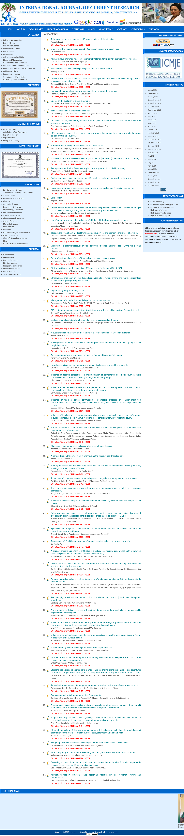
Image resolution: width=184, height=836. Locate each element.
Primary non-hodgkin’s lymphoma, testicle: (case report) (76, 695)
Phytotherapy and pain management (67, 290)
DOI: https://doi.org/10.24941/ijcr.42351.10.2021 (70, 194)
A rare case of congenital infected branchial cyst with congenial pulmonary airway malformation (94, 478)
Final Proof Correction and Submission (19, 68)
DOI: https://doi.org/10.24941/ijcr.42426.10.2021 (70, 338)
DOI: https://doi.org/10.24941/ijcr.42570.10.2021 (70, 316)
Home (10, 29)
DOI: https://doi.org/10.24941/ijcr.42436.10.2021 (70, 496)
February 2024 (153, 172)
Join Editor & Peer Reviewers (14, 132)
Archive (91, 29)
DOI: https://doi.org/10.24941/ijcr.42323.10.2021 (70, 65)
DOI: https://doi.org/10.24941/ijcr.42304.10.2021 (70, 203)
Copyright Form (9, 129)
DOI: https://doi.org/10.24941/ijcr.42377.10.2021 (70, 97)
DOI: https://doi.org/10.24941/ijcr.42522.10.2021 (70, 423)
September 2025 (154, 110)
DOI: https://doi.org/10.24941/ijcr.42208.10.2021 (70, 783)
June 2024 (152, 159)
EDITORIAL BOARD (36, 29)
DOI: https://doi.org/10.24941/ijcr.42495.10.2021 (70, 361)
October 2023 (153, 186)
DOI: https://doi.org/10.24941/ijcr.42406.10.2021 (70, 474)
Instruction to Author (11, 49)
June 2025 (152, 120)
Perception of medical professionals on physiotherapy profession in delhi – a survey (88, 168)
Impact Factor (9, 138)
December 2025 (154, 100)
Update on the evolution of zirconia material (70, 101)
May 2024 (151, 163)
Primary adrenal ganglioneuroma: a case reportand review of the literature (84, 91)
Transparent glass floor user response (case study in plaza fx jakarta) (82, 69)
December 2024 (154, 139)
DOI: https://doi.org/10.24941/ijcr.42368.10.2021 (70, 184)
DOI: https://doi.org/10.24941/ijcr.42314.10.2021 (70, 74)
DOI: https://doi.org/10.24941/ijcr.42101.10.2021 (70, 242)
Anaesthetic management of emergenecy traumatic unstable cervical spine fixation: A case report (95, 685)
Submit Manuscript (11, 46)
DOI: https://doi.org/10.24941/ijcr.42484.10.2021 (70, 726)
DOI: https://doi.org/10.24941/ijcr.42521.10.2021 (70, 411)
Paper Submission (10, 135)
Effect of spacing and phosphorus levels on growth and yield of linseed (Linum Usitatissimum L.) (93, 752)
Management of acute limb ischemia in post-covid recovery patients (81, 300)
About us (20, 29)
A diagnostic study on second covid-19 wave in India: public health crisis (82, 39)
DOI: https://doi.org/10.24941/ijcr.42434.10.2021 (70, 643)
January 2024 (153, 176)
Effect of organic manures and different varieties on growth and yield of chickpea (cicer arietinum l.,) (95, 310)
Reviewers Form (137, 29)
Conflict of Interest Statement (15, 63)
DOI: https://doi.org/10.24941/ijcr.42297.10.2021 (70, 154)
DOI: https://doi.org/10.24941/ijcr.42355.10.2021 (70, 45)
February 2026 (153, 93)
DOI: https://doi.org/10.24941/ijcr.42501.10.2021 (70, 371)
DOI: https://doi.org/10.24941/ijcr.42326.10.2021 (70, 129)
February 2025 (153, 133)
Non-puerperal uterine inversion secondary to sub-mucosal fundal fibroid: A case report (89, 743)
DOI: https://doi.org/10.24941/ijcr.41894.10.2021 (70, 575)
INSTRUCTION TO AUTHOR (57, 29)
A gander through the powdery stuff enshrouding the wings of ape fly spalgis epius (88, 456)
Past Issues (8, 54)
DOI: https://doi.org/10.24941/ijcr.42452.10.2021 (70, 691)
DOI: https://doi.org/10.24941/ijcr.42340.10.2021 (70, 681)
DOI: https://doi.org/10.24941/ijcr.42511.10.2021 (70, 396)
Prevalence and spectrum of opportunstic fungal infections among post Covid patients (89, 365)
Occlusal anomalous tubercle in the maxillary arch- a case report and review (84, 320)
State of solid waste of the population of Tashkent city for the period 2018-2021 (86, 268)
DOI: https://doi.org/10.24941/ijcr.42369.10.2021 (70, 606)
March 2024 (152, 169)
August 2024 (153, 153)
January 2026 (153, 97)
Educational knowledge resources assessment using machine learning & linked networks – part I (93, 188)
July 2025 (151, 116)
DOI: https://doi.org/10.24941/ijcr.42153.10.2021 (70, 229)
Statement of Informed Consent (16, 66)
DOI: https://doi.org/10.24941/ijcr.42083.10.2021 (70, 771)
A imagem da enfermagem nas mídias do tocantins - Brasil (77, 146)
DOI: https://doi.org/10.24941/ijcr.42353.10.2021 (70, 107)
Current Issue (78, 29)
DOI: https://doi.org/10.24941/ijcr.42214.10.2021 (70, 174)
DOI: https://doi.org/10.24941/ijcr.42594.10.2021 (70, 351)
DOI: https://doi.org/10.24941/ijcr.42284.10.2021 (70, 216)
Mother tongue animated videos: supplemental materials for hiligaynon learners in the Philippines (94, 59)
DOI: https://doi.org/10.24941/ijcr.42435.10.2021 (70, 653)
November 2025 (154, 103)
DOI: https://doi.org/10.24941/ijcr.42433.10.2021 (70, 631)
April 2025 (152, 126)
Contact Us (154, 29)
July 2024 (151, 156)
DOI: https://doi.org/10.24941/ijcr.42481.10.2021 (70, 524)
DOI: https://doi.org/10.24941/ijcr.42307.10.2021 (70, 141)
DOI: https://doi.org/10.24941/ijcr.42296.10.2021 (70, 593)
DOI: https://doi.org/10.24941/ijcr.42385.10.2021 (70, 87)
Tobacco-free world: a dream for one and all (70, 111)
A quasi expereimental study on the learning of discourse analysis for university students (90, 333)
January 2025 (153, 136)
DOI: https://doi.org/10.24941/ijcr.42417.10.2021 (70, 484)
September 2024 (154, 149)
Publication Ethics (10, 71)
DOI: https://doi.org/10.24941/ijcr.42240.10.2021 (70, 442)
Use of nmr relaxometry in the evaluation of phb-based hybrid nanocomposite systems (89, 220)
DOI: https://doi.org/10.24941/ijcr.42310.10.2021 (70, 274)
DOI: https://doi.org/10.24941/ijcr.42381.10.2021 (70, 329)
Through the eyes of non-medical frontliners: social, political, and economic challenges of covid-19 (94, 233)
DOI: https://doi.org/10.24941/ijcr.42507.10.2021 (70, 559)
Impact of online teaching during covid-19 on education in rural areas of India (85, 49)
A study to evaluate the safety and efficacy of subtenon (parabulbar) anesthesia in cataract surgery (95, 158)
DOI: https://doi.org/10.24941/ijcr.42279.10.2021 (70, 296)
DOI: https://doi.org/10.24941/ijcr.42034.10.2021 (70, 254)
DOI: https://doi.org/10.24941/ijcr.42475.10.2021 (70, 509)
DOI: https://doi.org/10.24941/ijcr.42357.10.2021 (70, 306)
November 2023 (154, 182)
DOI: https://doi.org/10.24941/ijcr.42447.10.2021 (70, 547)
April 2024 (152, 166)
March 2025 (152, 130)
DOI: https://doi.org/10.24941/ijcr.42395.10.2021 (70, 264)
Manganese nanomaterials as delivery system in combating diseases (81, 446)
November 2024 (154, 143)
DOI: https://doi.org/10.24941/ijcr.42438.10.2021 (70, 666)
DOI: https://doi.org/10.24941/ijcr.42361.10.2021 (70, 452)
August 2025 (153, 113)
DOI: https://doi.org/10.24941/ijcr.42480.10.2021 (70, 713)
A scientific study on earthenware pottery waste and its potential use (81, 647)
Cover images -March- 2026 (14, 77)
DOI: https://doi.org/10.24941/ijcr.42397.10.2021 (70, 618)
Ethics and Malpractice (12, 60)
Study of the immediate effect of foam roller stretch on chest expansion (83, 258)
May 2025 (151, 123)
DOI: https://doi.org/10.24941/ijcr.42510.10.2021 (70, 383)
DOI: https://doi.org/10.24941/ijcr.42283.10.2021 (70, 164)
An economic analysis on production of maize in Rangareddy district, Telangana (86, 355)
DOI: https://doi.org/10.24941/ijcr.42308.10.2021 (70, 286)
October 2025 (153, 106)
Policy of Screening (11, 140)
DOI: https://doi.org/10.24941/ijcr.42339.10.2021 (70, 116)
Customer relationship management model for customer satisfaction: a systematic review (91, 178)
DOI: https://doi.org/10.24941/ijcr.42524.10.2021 (70, 758)
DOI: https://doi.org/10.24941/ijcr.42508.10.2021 (70, 537)
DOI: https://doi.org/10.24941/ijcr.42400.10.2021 (70, 462)
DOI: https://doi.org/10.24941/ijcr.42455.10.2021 (70, 701)
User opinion (56, 198)
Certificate (121, 29)
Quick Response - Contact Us (15, 80)
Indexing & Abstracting (12, 40)
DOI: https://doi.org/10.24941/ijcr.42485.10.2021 (70, 738)
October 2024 (153, 146)
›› (171, 190)
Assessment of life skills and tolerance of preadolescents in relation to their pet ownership (91, 541)
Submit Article (106, 29)
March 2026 (152, 90)
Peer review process (11, 74)
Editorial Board (9, 43)
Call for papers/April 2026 (13, 57)
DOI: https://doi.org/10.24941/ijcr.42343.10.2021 (70, 55)
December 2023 (154, 179)
